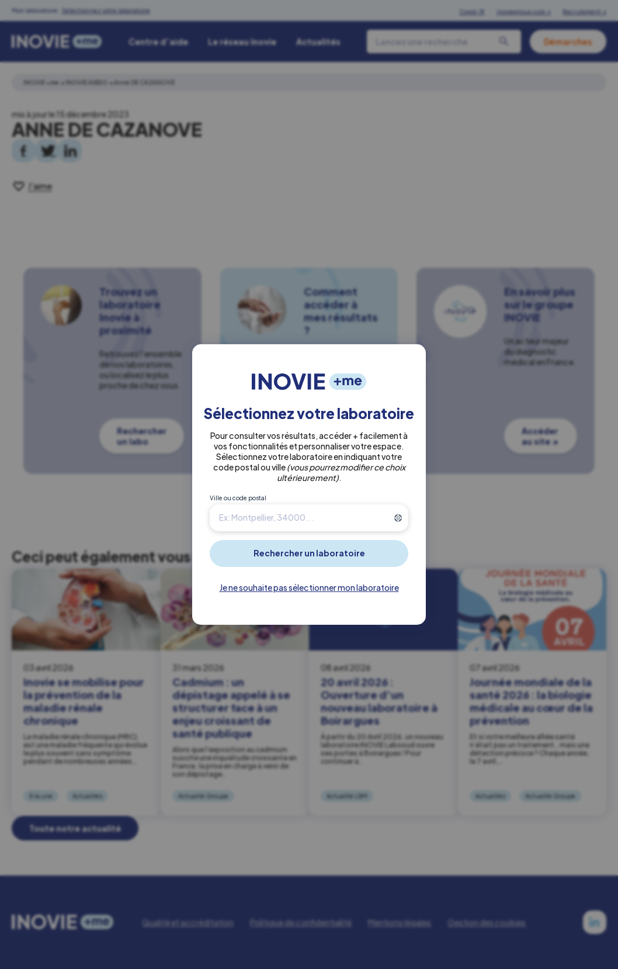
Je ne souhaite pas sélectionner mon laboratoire (309, 587)
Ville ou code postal (238, 497)
